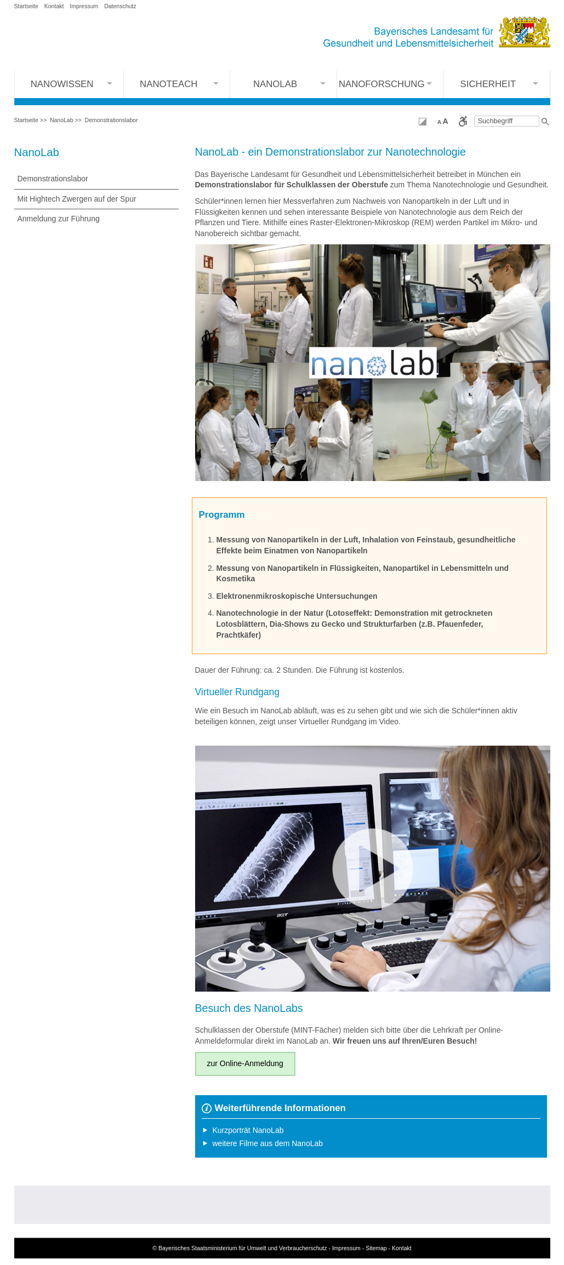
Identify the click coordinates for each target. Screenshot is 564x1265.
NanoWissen (62, 84)
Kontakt (54, 6)
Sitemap (376, 1248)
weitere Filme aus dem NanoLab (268, 1143)
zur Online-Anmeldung (245, 1063)
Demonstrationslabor (111, 120)
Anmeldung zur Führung (59, 218)
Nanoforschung (382, 84)
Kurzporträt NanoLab (248, 1130)
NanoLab (275, 84)
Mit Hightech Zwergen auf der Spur (77, 198)
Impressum (84, 6)
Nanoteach (168, 84)
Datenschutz (120, 6)
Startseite (26, 6)
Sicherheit (488, 84)
